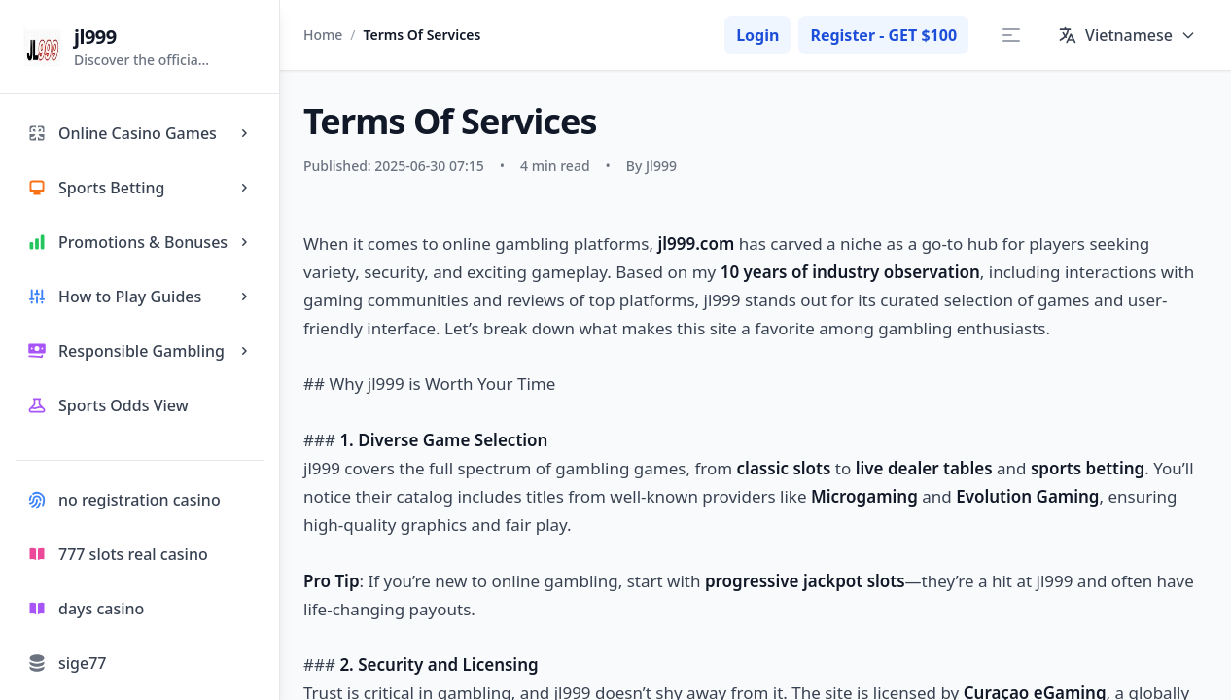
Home (322, 34)
